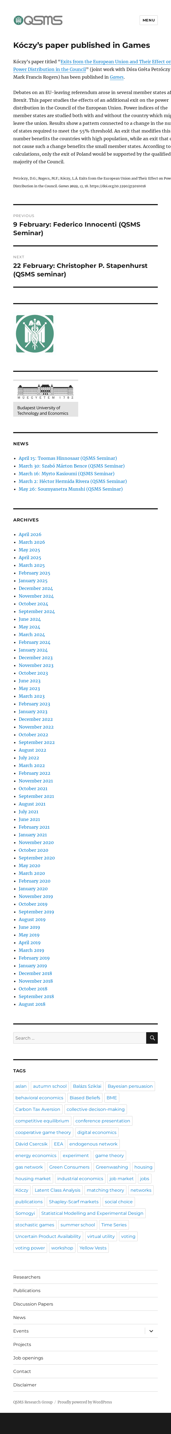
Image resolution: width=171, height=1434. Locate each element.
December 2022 (36, 719)
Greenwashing (112, 1167)
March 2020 (32, 873)
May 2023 (29, 688)
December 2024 (36, 588)
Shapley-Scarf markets (74, 1201)
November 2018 (36, 981)
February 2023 (34, 704)
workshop (62, 1248)
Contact (22, 1371)
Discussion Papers (33, 1304)
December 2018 (35, 973)
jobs (144, 1178)
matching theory (105, 1190)
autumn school (50, 1086)
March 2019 (31, 950)
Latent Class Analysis (57, 1190)
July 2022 (29, 757)
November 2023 (36, 665)
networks (141, 1190)
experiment (76, 1155)
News (19, 1317)
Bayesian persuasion (130, 1086)
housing (143, 1167)
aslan (21, 1086)
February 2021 (34, 827)
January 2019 (33, 965)
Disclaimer (24, 1385)
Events (21, 1331)
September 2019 (36, 911)
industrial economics (80, 1178)
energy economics (35, 1155)
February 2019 (34, 958)
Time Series (114, 1224)
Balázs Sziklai (87, 1086)
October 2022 (33, 734)
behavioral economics (39, 1097)
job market (122, 1178)
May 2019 (29, 935)
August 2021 (32, 804)
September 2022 (37, 742)
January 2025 (33, 580)
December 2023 (36, 657)
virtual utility (101, 1236)
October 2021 (33, 788)
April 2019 (30, 942)
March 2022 (32, 765)
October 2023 (33, 673)
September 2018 (36, 996)
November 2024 (36, 596)
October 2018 (33, 988)
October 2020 (33, 850)
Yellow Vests (93, 1248)
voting (128, 1236)
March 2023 (32, 696)
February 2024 (34, 642)
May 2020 (29, 865)
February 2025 (34, 573)
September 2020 (37, 858)
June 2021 (29, 819)
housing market (33, 1178)
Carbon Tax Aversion (37, 1109)
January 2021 (33, 834)
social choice (119, 1201)
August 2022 (32, 750)
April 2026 (30, 534)
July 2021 (28, 811)
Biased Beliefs (85, 1097)
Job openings (28, 1358)
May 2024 (29, 627)
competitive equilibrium (42, 1120)
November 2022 (36, 727)
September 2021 (36, 796)
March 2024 (32, 634)
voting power (30, 1248)
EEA (58, 1144)
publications (29, 1201)
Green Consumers (69, 1167)
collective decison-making (96, 1109)
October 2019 (33, 904)
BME (112, 1097)
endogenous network (93, 1144)
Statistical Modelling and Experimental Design (92, 1213)
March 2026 (32, 542)
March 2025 (32, 565)
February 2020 (34, 881)
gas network (29, 1167)
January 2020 (33, 888)
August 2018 (32, 1004)
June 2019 (29, 927)
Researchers (26, 1277)
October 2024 (33, 603)
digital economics (96, 1132)
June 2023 (29, 680)
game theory (109, 1155)
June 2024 (30, 619)
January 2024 (33, 650)
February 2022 (34, 773)
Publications (26, 1290)
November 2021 (36, 781)
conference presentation (102, 1120)
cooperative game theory (43, 1132)
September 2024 (37, 611)
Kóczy (21, 1190)
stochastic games (34, 1224)
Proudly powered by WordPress (85, 1402)
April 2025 (30, 557)
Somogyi (25, 1213)
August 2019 (32, 919)
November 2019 (36, 896)
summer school (78, 1224)
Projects (22, 1344)
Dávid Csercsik (31, 1144)
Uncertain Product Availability (48, 1236)
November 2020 (36, 842)
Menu (149, 20)
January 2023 (33, 711)
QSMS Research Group (33, 1402)
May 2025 (29, 550)
